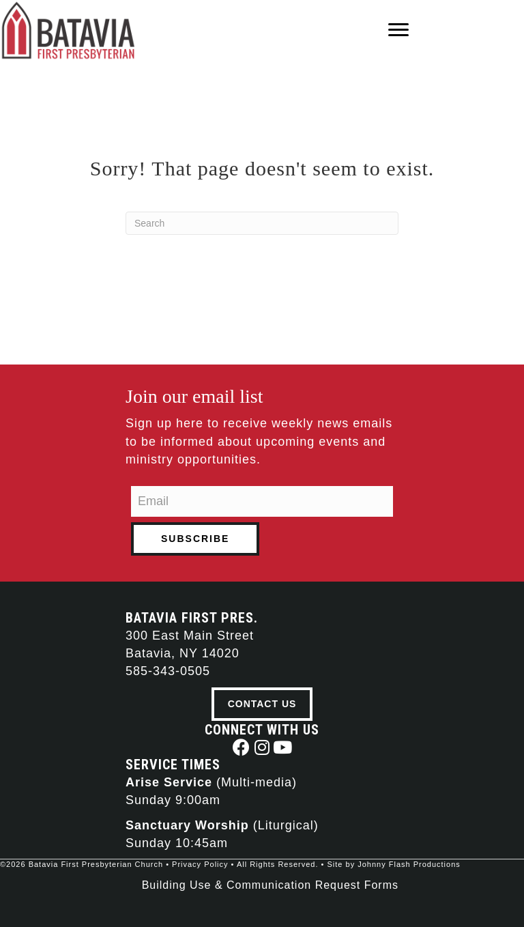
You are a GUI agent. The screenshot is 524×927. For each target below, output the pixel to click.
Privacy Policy (200, 864)
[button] (241, 747)
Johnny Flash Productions (409, 864)
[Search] (262, 223)
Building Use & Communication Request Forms (270, 885)
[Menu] (398, 30)
